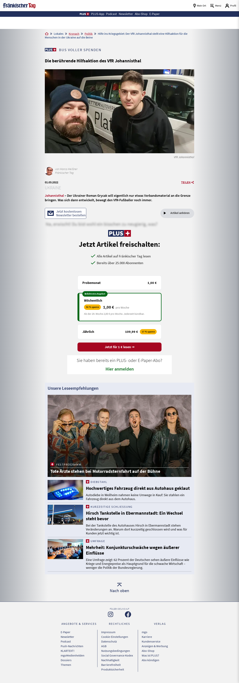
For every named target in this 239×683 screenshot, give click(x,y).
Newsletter (67, 637)
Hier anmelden (119, 369)
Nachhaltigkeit (110, 660)
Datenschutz (109, 641)
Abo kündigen (150, 660)
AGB (103, 646)
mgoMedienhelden (72, 655)
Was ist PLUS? (150, 655)
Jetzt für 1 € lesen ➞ (119, 347)
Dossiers (66, 660)
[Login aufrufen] (230, 6)
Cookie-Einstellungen (114, 637)
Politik (89, 33)
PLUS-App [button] (97, 14)
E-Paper (65, 632)
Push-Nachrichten (72, 646)
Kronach (74, 33)
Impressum (108, 632)
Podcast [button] (111, 14)
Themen (66, 665)
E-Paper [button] (154, 14)
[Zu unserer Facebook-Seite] (128, 614)
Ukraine (53, 188)
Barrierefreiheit (111, 665)
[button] (84, 14)
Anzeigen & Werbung (155, 646)
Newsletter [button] (126, 14)
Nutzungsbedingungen (115, 651)
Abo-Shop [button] (141, 14)
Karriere (147, 637)
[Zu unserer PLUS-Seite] (50, 49)
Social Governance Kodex (117, 655)
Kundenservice (151, 641)
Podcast (66, 641)
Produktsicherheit (112, 669)
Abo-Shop (148, 651)
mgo (144, 632)
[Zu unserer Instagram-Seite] (110, 614)
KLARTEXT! (68, 651)
